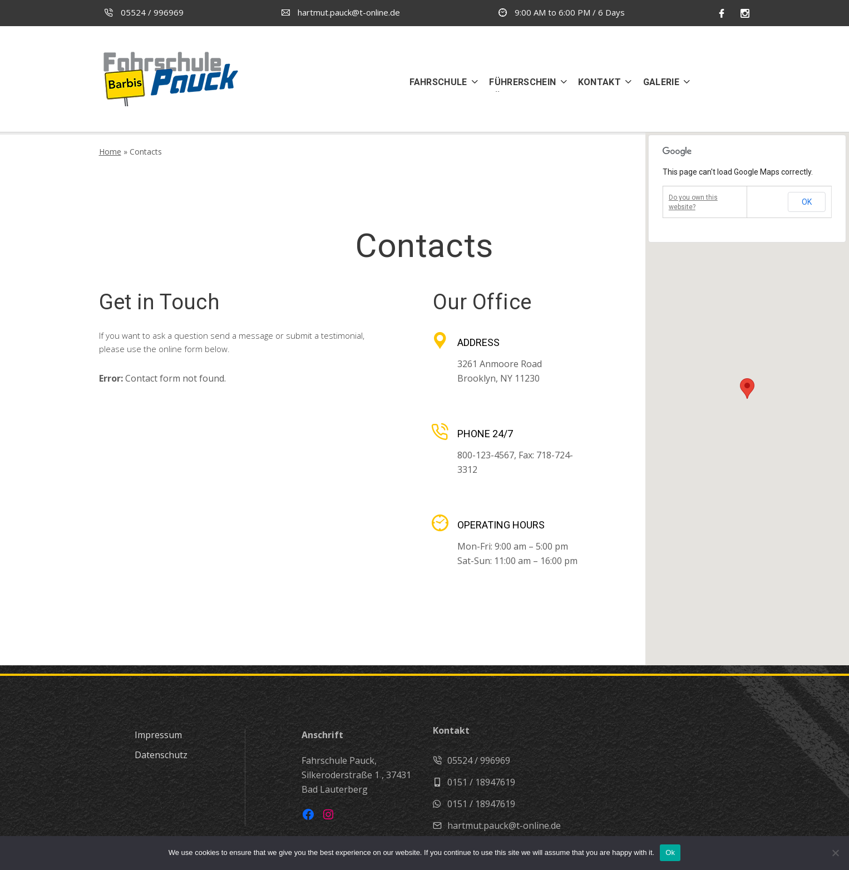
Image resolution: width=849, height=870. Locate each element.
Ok (670, 852)
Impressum (158, 735)
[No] (835, 852)
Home (110, 151)
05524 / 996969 (144, 12)
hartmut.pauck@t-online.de (341, 12)
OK (807, 201)
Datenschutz (161, 755)
